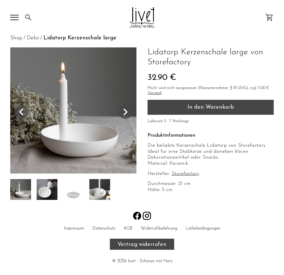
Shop (16, 38)
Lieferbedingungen (203, 228)
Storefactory (185, 173)
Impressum (74, 228)
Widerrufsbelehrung (159, 228)
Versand (154, 93)
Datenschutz (103, 228)
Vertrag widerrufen (142, 244)
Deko (33, 38)
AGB (128, 228)
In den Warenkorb (210, 107)
